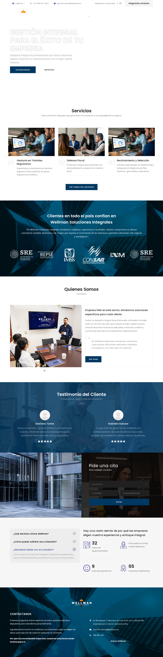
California (18, 3)
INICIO (89, 13)
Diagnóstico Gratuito (139, 3)
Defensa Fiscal (75, 160)
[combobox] (119, 484)
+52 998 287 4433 (39, 3)
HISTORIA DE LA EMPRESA (121, 13)
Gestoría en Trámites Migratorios (29, 162)
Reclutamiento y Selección (133, 160)
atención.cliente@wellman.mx (67, 3)
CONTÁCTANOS (144, 13)
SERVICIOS (101, 13)
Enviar (119, 502)
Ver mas (93, 359)
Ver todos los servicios (81, 187)
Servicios (49, 70)
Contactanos (23, 70)
